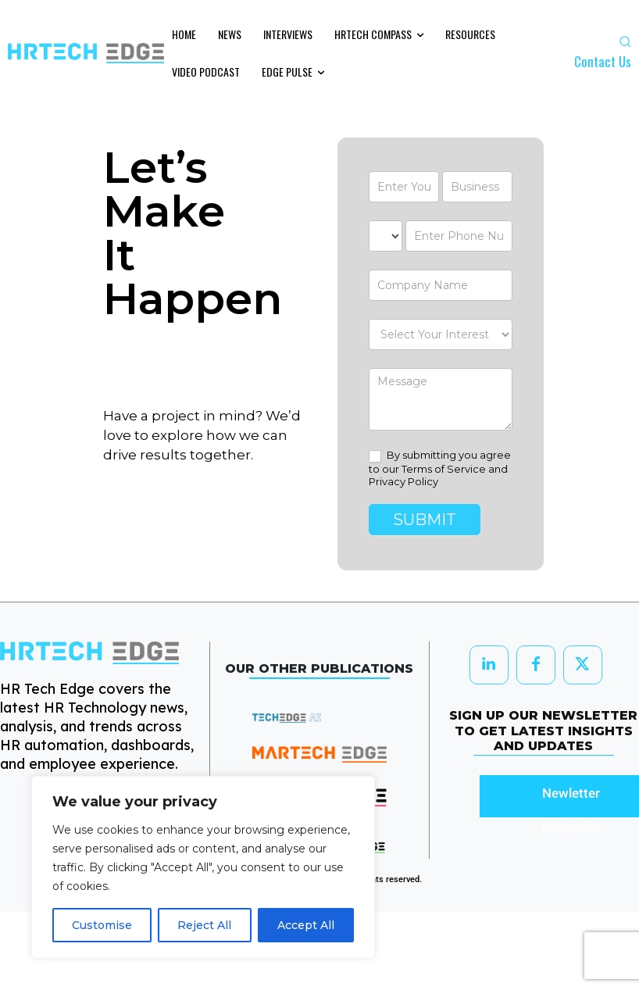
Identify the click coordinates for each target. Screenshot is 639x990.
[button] (625, 41)
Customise (102, 925)
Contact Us (602, 61)
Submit (424, 519)
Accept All (305, 925)
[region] (203, 867)
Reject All (204, 925)
